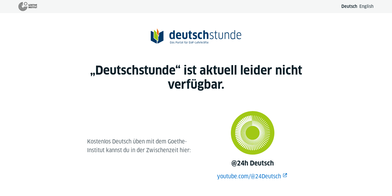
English (366, 6)
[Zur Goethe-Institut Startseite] (28, 6)
